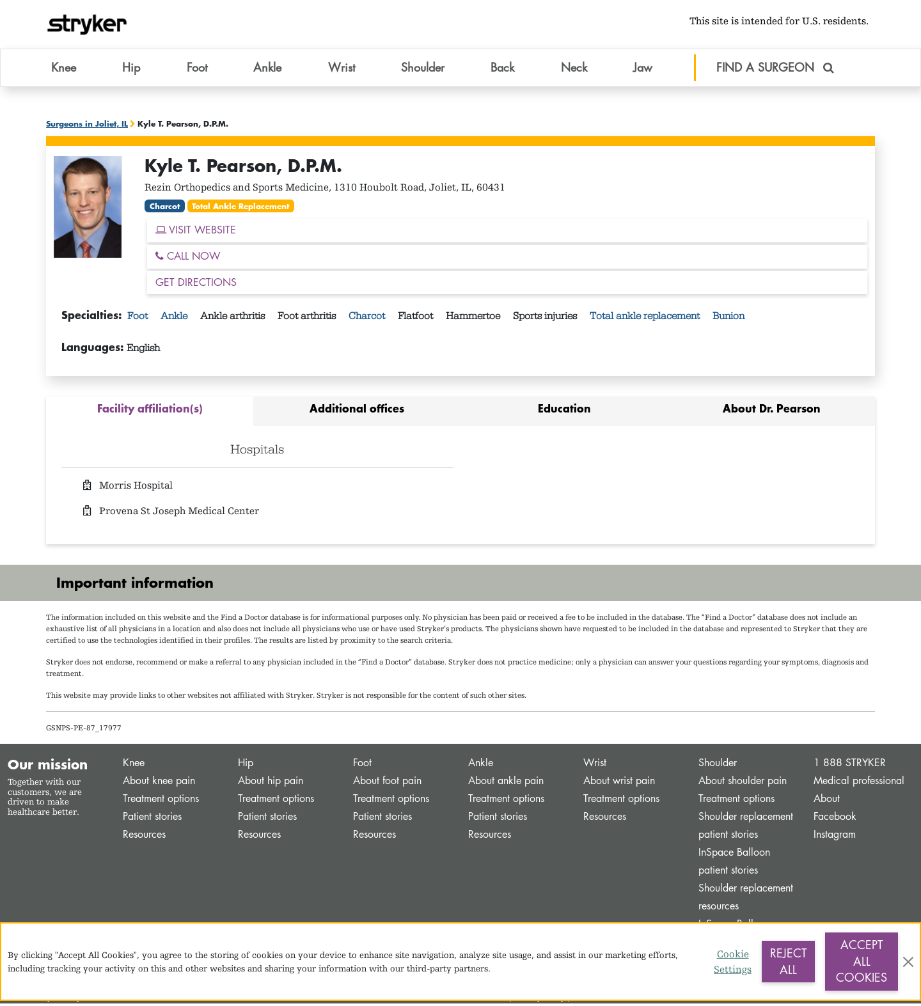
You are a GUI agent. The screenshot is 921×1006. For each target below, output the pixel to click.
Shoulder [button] (423, 69)
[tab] (149, 414)
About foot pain (387, 783)
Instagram (835, 837)
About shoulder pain (742, 783)
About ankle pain (506, 783)
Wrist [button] (341, 69)
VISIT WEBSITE (195, 232)
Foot (138, 319)
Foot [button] (197, 69)
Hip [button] (131, 69)
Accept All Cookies (861, 961)
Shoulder (717, 765)
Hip (245, 765)
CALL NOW (187, 258)
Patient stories (152, 819)
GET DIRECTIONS (196, 285)
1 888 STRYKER (850, 765)
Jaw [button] (642, 69)
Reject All (788, 961)
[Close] (908, 962)
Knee (134, 765)
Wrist (594, 765)
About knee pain (159, 783)
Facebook (835, 819)
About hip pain (270, 783)
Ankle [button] (267, 69)
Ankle (175, 319)
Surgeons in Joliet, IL (87, 126)
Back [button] (502, 69)
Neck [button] (574, 69)
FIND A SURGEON (775, 69)
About (827, 801)
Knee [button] (63, 69)
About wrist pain (619, 783)
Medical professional (859, 783)
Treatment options (161, 801)
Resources (144, 837)
